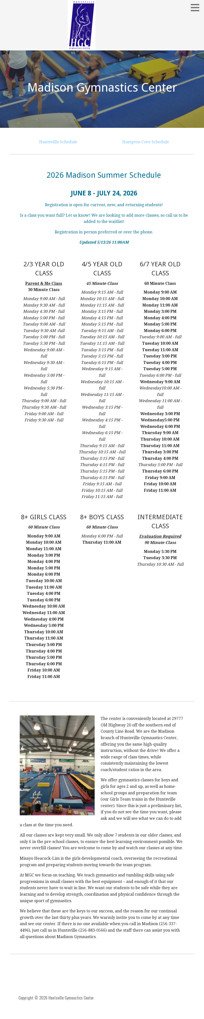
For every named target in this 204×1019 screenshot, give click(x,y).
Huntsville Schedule (58, 142)
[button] (197, 7)
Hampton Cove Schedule (145, 142)
